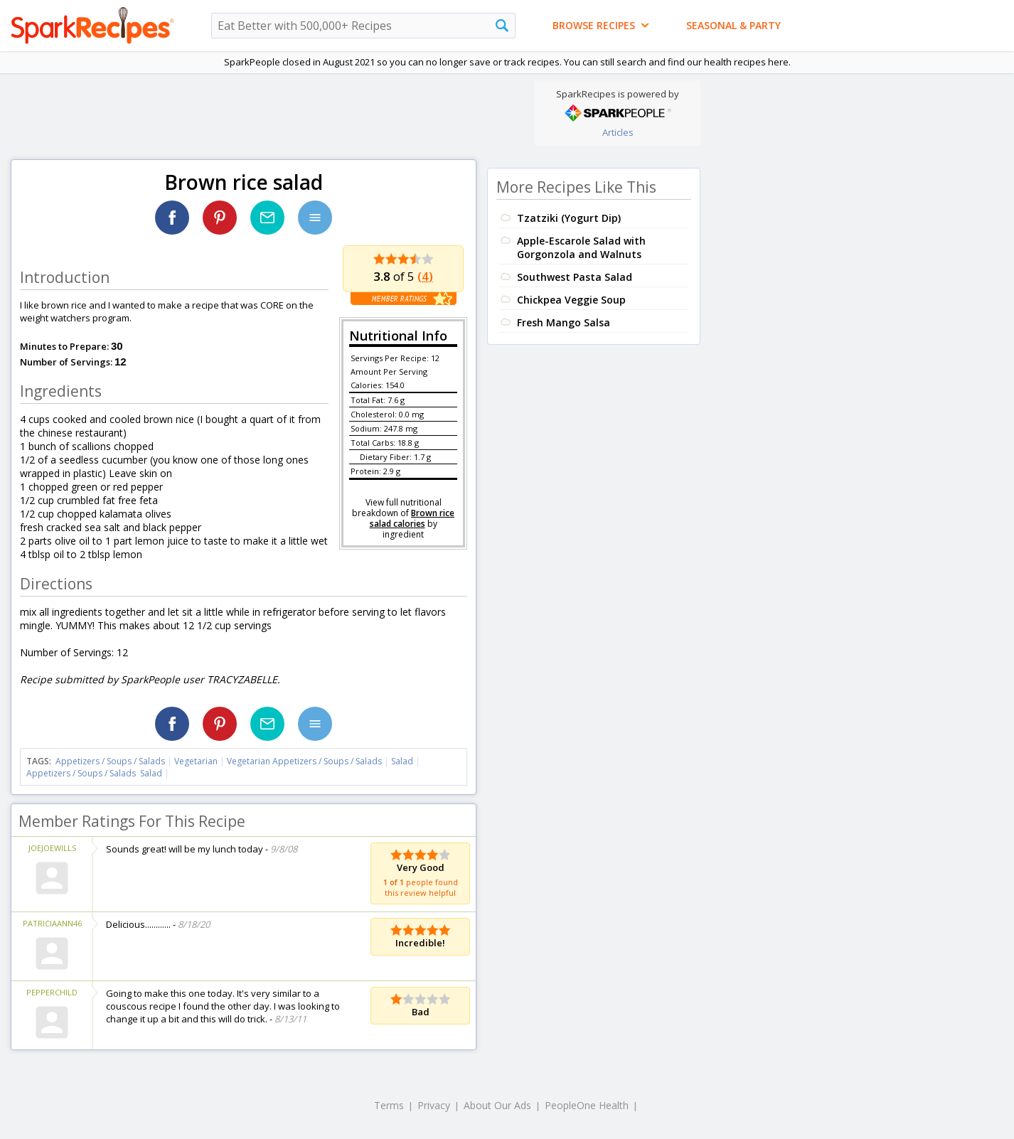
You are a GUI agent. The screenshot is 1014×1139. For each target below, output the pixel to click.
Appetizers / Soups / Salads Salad (94, 773)
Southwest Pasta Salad (574, 277)
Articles (618, 132)
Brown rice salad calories (412, 518)
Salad (402, 761)
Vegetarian (196, 761)
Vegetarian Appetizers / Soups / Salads (305, 761)
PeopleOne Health (587, 1105)
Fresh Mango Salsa (563, 322)
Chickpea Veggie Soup (571, 299)
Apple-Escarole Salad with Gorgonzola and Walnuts (581, 247)
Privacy (433, 1105)
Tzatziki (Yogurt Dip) (569, 218)
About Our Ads (497, 1105)
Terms (389, 1105)
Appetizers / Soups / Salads (111, 761)
